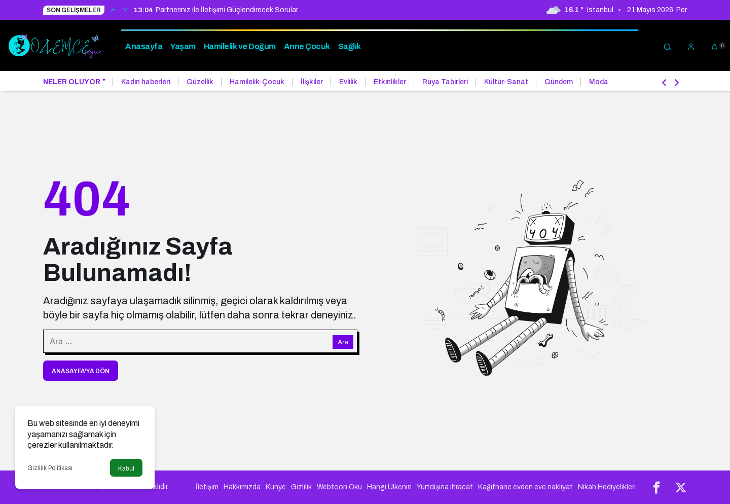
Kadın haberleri (145, 82)
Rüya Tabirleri (445, 82)
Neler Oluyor (71, 82)
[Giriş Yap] (691, 46)
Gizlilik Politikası (49, 468)
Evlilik (348, 82)
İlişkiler (312, 82)
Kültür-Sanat (506, 82)
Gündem (558, 82)
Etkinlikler (390, 82)
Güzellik (200, 82)
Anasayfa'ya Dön (81, 371)
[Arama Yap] (668, 46)
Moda (598, 82)
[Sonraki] (125, 9)
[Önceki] (113, 9)
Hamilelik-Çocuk (257, 82)
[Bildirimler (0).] (714, 46)
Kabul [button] (126, 468)
